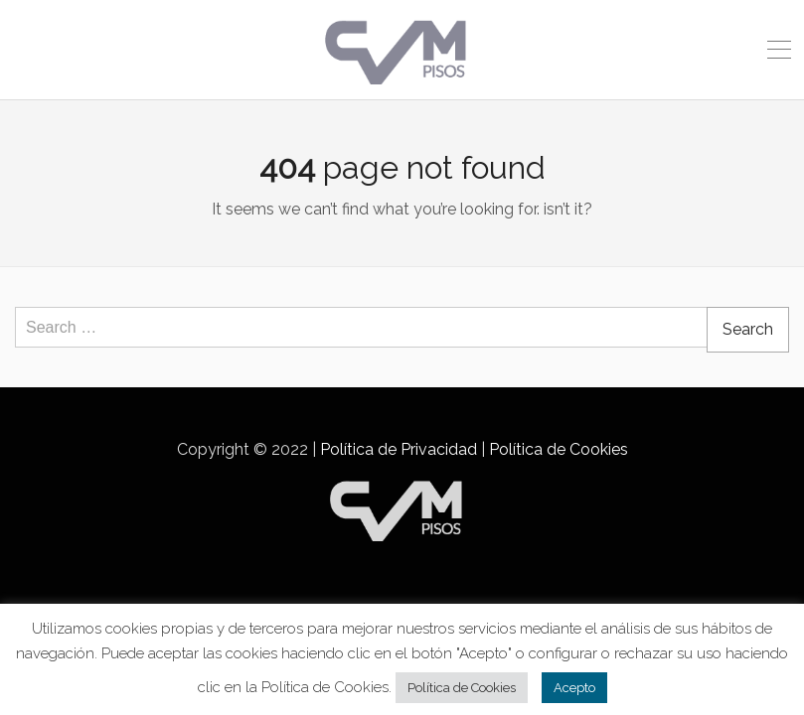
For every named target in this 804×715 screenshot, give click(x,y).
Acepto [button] (574, 687)
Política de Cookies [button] (461, 687)
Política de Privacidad (398, 449)
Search (748, 329)
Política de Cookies (558, 449)
